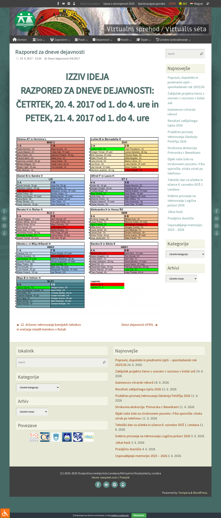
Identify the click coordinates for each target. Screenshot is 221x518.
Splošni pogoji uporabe (151, 3)
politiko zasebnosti (120, 515)
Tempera (184, 492)
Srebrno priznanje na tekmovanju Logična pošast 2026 (182, 200)
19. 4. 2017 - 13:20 (30, 58)
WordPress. (200, 492)
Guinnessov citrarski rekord (134, 382)
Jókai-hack (175, 212)
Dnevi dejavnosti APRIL (139, 324)
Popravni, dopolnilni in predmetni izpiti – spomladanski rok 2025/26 (186, 82)
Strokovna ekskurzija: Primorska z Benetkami (147, 407)
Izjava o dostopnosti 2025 (119, 3)
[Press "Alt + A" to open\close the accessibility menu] (5, 513)
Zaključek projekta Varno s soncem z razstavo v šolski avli (186, 98)
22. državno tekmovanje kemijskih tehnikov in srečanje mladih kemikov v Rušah (49, 326)
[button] (110, 21)
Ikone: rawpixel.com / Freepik (110, 477)
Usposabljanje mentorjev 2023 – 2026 (141, 456)
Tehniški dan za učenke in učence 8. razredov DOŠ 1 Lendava (185, 184)
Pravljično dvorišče (181, 218)
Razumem (139, 515)
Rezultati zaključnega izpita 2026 (138, 389)
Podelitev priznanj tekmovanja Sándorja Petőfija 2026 (182, 136)
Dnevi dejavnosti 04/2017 (64, 58)
